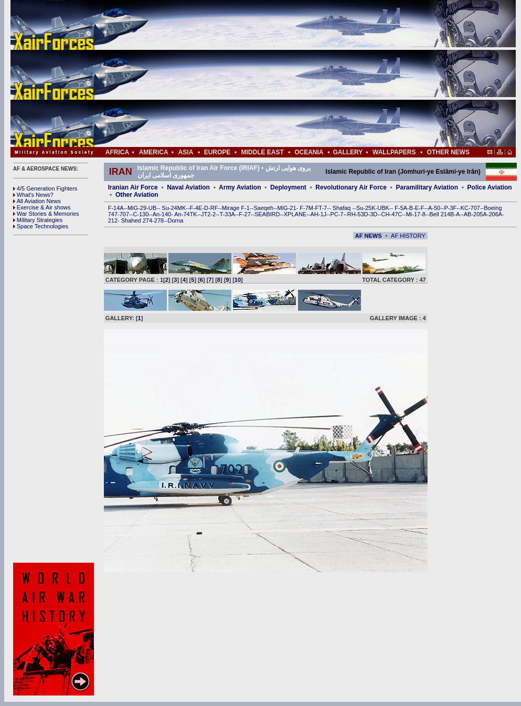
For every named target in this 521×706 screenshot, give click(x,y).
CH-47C (391, 214)
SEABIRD (267, 214)
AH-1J (319, 214)
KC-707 (470, 208)
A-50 (434, 208)
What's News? (33, 195)
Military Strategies (37, 220)
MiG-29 (136, 208)
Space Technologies (40, 226)
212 (113, 220)
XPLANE (295, 214)
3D (373, 214)
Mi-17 (413, 214)
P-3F (450, 208)
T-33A (227, 214)
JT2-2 (208, 214)
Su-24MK (174, 208)
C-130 (140, 214)
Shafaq (343, 208)
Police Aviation (489, 187)
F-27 (245, 214)
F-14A (116, 208)
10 (238, 280)
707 (124, 214)
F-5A (401, 208)
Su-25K (366, 208)
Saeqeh (263, 208)
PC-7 (336, 214)
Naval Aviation (188, 187)
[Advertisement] (294, 73)
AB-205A (475, 214)
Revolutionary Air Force (351, 187)
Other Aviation (136, 194)
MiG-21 (286, 208)
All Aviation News (37, 201)
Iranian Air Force (133, 187)
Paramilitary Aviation (427, 187)
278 (159, 220)
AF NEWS (368, 236)
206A (495, 214)
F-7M (306, 208)
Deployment (288, 187)
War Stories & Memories (46, 213)
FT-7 (321, 208)
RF (214, 208)
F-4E (196, 208)
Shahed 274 (136, 220)
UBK (383, 208)
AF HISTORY (408, 236)
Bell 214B (441, 214)
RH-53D (357, 214)
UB (152, 208)
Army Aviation (240, 187)
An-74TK (185, 214)
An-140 (162, 214)
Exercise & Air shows (42, 207)
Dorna (175, 220)
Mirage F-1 (236, 208)
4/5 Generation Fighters (46, 188)
